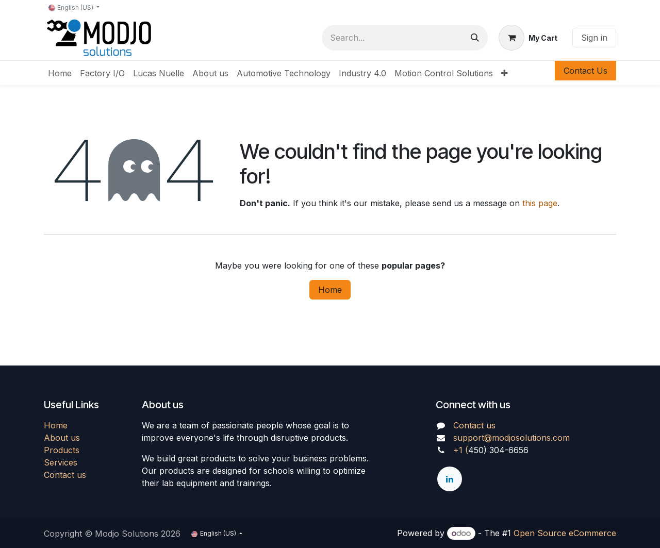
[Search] (475, 38)
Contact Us (585, 70)
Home (330, 290)
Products (61, 450)
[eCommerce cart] (528, 37)
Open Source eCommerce (565, 533)
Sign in (594, 37)
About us (62, 438)
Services (60, 462)
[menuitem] (60, 73)
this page (539, 203)
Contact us (65, 475)
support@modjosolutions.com (511, 438)
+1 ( (460, 450)
